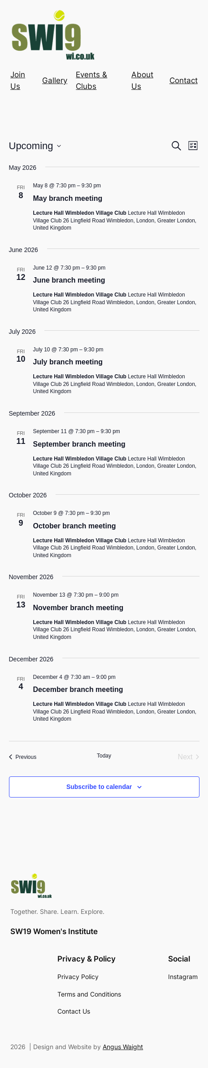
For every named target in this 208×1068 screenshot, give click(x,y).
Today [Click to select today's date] (104, 756)
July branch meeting (68, 362)
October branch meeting (74, 526)
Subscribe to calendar (99, 786)
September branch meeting (79, 444)
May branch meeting (68, 198)
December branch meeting (78, 689)
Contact (183, 80)
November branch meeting (78, 608)
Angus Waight (123, 1046)
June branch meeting (69, 280)
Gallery (54, 80)
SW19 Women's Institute (54, 931)
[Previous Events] (23, 757)
